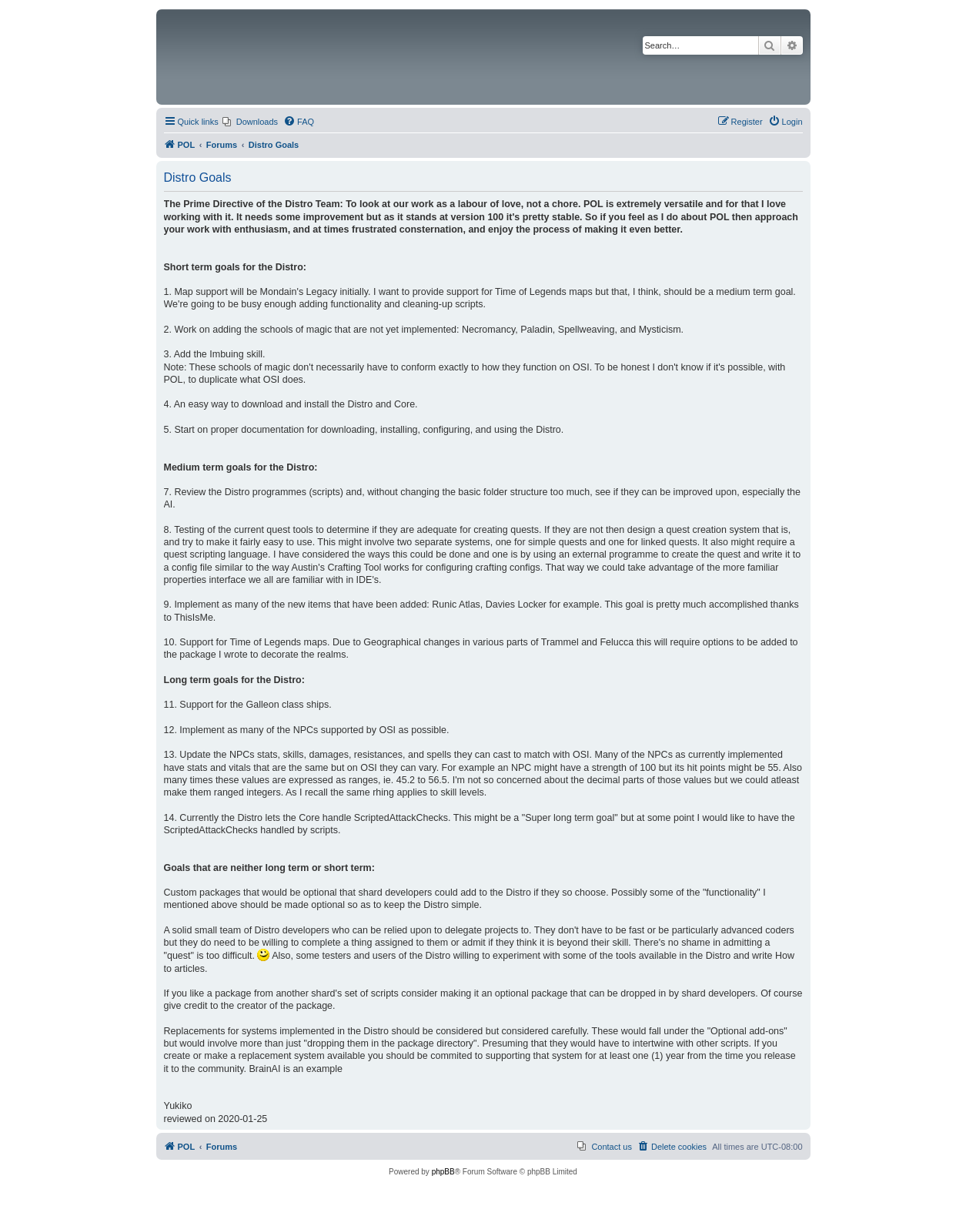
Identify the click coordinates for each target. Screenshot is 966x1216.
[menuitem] (250, 121)
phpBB (443, 1171)
